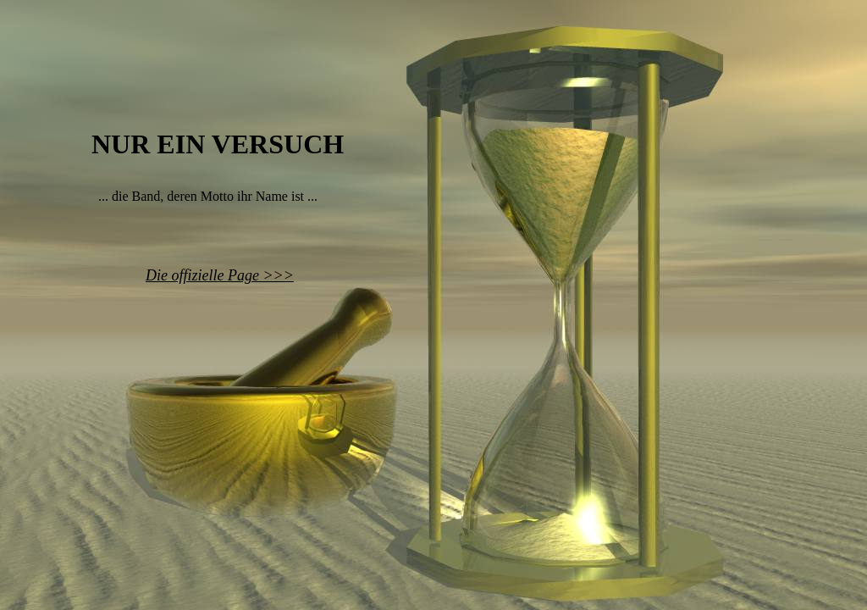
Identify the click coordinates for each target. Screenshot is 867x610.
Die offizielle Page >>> (220, 275)
